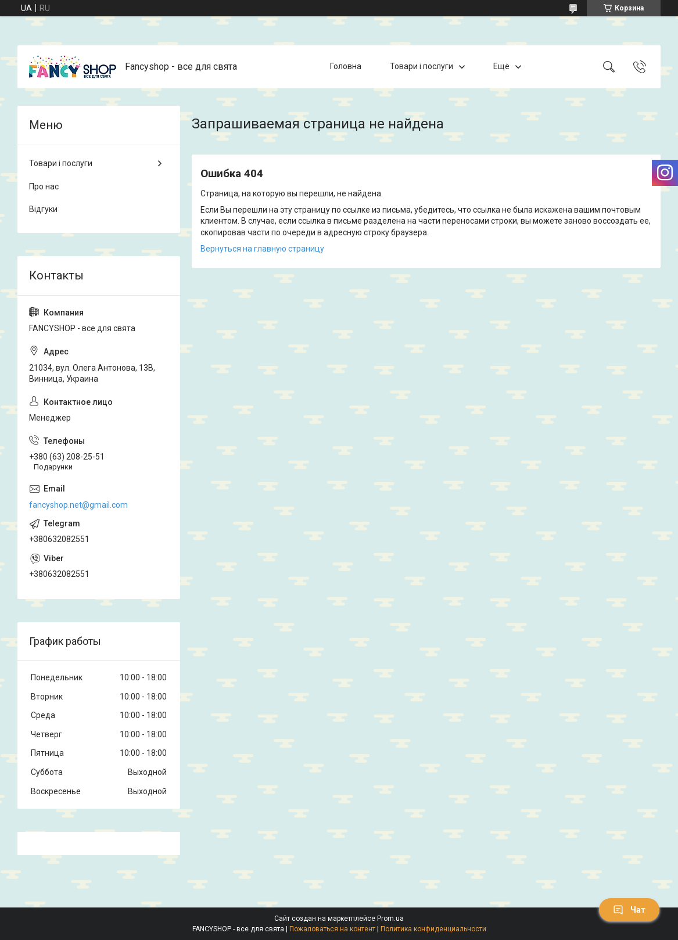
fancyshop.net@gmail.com (78, 505)
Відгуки (43, 209)
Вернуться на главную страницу (262, 248)
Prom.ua (390, 918)
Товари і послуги (421, 66)
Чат (629, 910)
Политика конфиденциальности (433, 929)
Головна (345, 66)
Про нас (44, 186)
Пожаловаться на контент (332, 929)
